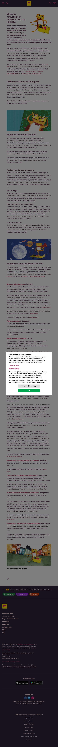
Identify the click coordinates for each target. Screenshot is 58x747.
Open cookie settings (29, 386)
